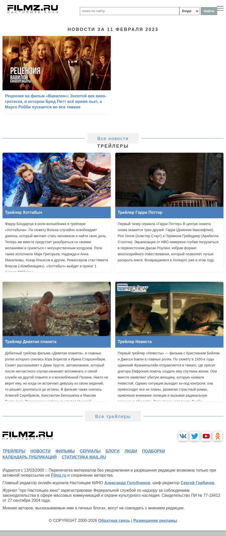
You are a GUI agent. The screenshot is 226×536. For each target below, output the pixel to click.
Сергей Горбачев (197, 483)
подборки (153, 451)
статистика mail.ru (84, 457)
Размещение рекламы (155, 520)
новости (40, 451)
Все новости (113, 138)
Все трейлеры (113, 416)
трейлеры (14, 451)
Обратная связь (114, 520)
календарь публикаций (30, 457)
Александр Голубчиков (127, 483)
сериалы (90, 451)
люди (131, 451)
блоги (112, 451)
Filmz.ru (58, 475)
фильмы (65, 451)
